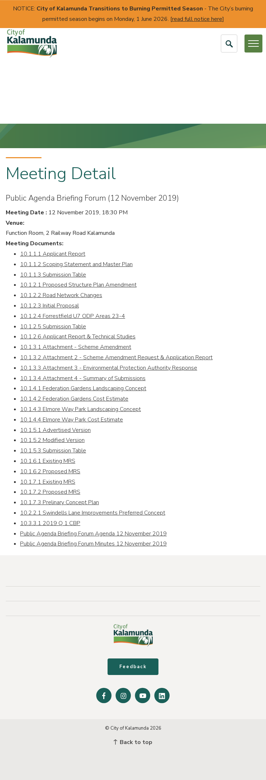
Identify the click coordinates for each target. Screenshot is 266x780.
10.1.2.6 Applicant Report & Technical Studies (78, 337)
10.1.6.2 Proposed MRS (50, 471)
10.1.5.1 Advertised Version (55, 430)
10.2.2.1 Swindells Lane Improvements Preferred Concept (92, 513)
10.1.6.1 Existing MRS (47, 461)
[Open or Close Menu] (253, 43)
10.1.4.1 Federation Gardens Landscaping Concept (83, 388)
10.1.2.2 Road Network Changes (61, 295)
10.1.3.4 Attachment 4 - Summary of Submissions (83, 378)
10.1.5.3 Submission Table (53, 451)
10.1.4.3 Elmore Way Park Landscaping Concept (80, 409)
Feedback (133, 666)
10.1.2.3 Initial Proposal (49, 306)
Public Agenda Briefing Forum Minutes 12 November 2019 (93, 544)
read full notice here (197, 19)
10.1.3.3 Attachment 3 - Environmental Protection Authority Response (108, 368)
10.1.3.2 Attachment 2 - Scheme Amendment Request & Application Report (116, 357)
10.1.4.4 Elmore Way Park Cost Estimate (71, 420)
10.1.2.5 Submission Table (53, 326)
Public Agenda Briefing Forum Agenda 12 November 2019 (93, 534)
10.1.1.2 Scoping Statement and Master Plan (76, 264)
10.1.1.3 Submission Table (53, 275)
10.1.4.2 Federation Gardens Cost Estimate (74, 399)
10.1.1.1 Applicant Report (52, 254)
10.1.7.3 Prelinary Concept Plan (59, 502)
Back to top (133, 742)
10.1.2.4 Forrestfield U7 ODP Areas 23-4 (72, 316)
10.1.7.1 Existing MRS (47, 482)
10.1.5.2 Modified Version (52, 440)
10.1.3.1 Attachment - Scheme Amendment (75, 347)
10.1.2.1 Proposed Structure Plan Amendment (78, 285)
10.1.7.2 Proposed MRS (50, 492)
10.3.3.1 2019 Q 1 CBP (50, 523)
